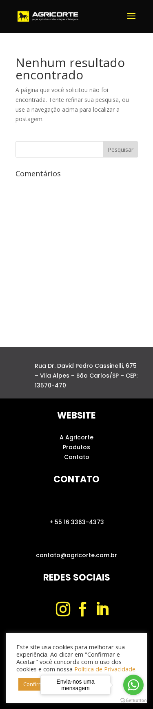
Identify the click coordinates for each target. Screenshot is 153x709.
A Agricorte (76, 437)
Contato (76, 457)
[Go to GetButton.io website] (133, 700)
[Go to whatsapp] (133, 685)
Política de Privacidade (104, 669)
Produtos (76, 447)
